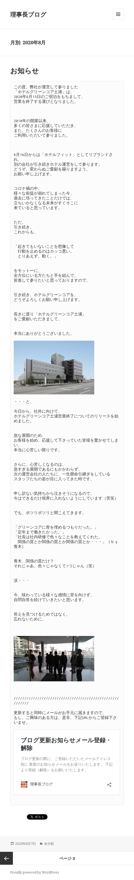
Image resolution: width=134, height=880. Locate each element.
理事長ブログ (28, 14)
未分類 (49, 843)
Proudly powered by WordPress (34, 872)
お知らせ (24, 70)
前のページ (6, 858)
